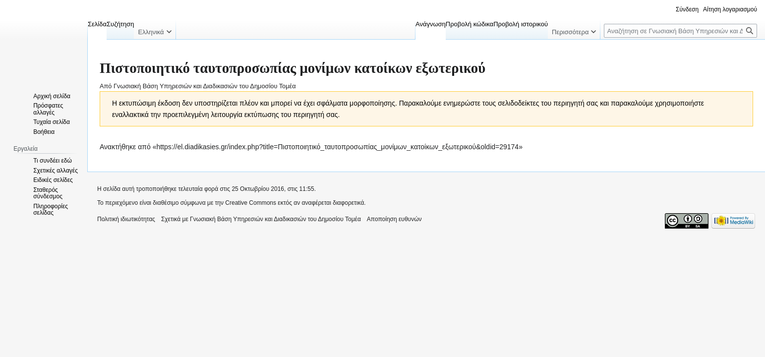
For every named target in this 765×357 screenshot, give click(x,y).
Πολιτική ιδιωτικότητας (126, 219)
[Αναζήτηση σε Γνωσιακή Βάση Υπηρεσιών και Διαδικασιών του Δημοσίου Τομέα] (680, 31)
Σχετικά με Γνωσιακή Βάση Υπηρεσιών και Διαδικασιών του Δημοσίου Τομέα (261, 219)
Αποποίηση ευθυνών (394, 219)
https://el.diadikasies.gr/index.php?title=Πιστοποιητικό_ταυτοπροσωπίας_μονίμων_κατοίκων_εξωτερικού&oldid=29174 (337, 147)
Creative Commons (250, 202)
